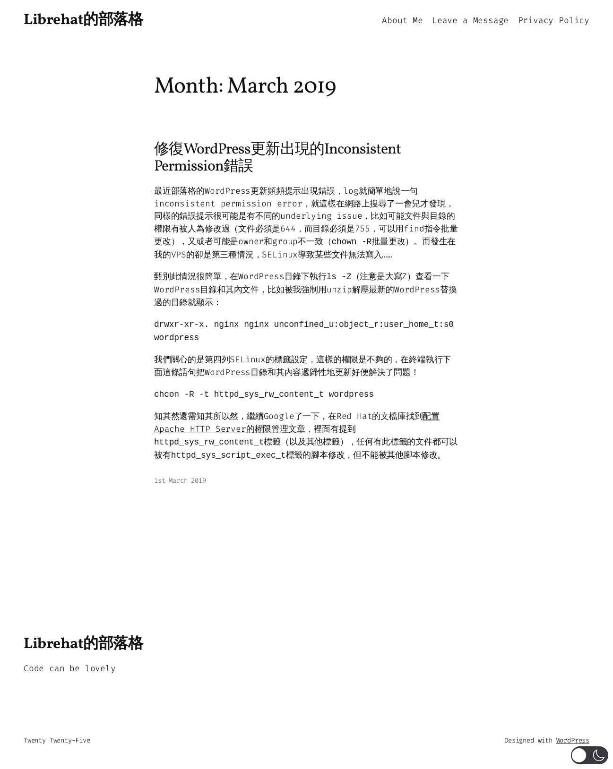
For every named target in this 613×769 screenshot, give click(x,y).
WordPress (572, 740)
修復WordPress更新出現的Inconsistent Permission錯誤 (277, 159)
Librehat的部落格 (83, 20)
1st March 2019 (180, 480)
